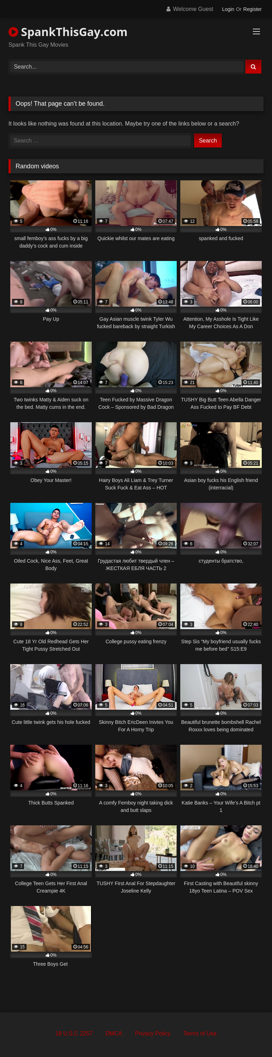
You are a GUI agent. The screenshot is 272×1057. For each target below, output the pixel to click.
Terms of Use (199, 1033)
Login (228, 9)
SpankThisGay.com (68, 31)
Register (252, 9)
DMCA (114, 1033)
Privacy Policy (152, 1033)
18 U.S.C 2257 (73, 1033)
